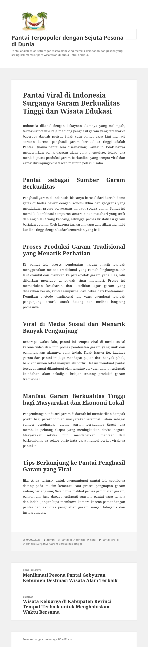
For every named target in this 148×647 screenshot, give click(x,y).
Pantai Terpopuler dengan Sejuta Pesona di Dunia (67, 41)
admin (50, 539)
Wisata (91, 539)
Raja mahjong (61, 131)
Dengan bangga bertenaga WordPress (47, 639)
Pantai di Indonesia (73, 539)
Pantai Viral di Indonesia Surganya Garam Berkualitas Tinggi (71, 541)
